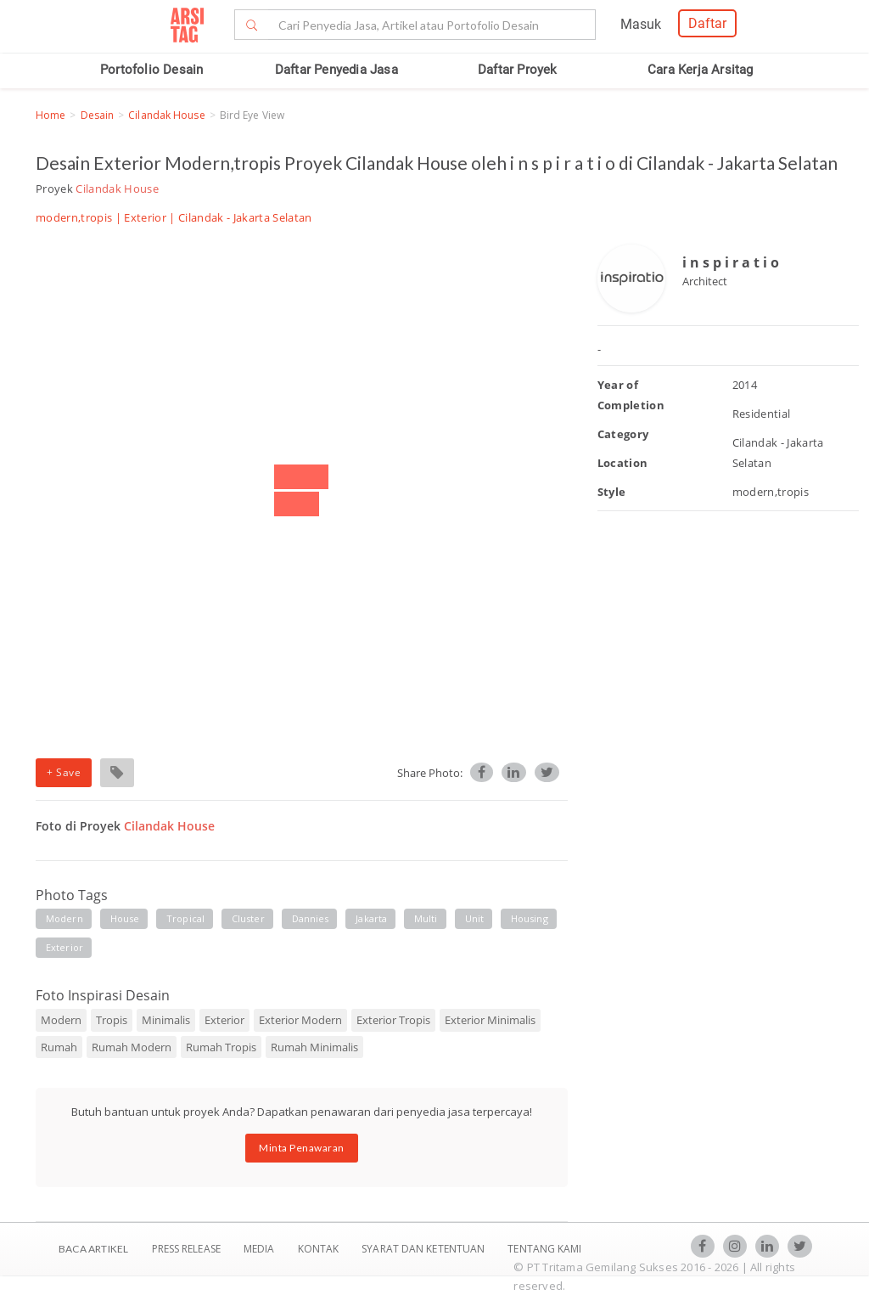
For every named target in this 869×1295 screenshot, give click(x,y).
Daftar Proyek (518, 69)
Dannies (310, 918)
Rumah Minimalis (314, 1047)
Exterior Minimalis (490, 1020)
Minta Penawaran (302, 1147)
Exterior (145, 217)
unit (474, 918)
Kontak (320, 1249)
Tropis (111, 1020)
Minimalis (166, 1020)
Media (261, 1249)
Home (50, 115)
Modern (61, 1020)
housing (529, 918)
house (125, 918)
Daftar (707, 23)
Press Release (186, 1249)
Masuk (640, 24)
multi (426, 918)
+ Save (64, 772)
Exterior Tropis (393, 1020)
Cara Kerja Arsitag (701, 69)
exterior (64, 947)
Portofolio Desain (151, 69)
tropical (185, 918)
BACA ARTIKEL (93, 1248)
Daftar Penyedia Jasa (336, 69)
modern (64, 918)
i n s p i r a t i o (730, 262)
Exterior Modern (300, 1020)
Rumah (59, 1047)
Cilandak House (166, 115)
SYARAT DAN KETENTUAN (424, 1249)
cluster (248, 918)
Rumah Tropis (221, 1047)
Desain (98, 115)
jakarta (371, 918)
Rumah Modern (131, 1047)
